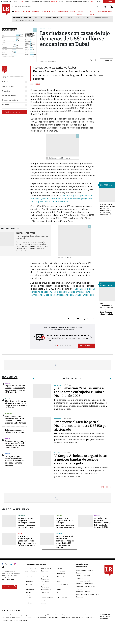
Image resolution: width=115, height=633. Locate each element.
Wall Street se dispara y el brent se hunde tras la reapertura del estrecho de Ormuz (16, 404)
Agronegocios (30, 568)
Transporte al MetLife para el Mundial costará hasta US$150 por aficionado (81, 426)
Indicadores (29, 589)
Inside (58, 589)
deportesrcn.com (20, 620)
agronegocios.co (26, 615)
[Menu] (13, 11)
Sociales (28, 603)
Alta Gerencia (46, 568)
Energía (8, 454)
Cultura (59, 533)
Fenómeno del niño (100, 17)
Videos (43, 603)
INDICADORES (102, 11)
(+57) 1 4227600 (8, 579)
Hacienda (59, 515)
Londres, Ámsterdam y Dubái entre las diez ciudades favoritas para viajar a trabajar (107, 309)
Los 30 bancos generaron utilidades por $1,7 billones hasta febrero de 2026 (102, 522)
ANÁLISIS (73, 11)
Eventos (59, 581)
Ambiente (8, 414)
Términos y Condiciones (84, 583)
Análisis (59, 568)
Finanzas (28, 584)
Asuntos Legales (31, 571)
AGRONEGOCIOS (63, 11)
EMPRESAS (35, 11)
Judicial (20, 533)
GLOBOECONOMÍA (50, 11)
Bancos (8, 438)
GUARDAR (107, 60)
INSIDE (110, 11)
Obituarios (44, 592)
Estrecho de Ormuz (52, 17)
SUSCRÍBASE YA (86, 346)
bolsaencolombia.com (83, 615)
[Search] (98, 7)
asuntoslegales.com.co (10, 615)
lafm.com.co (90, 617)
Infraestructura (46, 589)
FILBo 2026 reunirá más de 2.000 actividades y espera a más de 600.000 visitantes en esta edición (65, 542)
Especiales (45, 581)
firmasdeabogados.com (64, 615)
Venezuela (21, 515)
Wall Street (39, 17)
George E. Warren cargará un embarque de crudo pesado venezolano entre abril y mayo (26, 522)
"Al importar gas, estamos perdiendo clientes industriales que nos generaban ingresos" (14, 460)
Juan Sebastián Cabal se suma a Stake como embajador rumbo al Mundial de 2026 (80, 392)
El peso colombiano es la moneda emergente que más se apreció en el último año (15, 389)
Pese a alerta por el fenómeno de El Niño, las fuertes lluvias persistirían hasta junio (15, 420)
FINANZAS (18, 11)
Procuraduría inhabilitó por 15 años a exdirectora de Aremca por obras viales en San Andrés (27, 540)
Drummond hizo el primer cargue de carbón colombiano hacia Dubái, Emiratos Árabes (107, 209)
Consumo (28, 576)
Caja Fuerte (45, 571)
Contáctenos (80, 578)
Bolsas (7, 383)
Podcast (28, 597)
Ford (63, 17)
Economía (60, 576)
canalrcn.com (53, 617)
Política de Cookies (83, 591)
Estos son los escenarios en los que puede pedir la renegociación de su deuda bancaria (15, 444)
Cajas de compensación (84, 17)
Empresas (29, 581)
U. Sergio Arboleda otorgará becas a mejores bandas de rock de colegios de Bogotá (80, 459)
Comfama (70, 17)
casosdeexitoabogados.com (12, 617)
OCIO (41, 11)
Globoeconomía (62, 584)
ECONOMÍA (27, 11)
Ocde (15, 20)
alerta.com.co (7, 620)
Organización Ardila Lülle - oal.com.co (105, 616)
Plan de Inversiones (26, 20)
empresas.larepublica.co (44, 615)
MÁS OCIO (104, 487)
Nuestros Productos (83, 575)
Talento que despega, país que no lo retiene (14, 431)
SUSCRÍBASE (109, 2)
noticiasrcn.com (77, 617)
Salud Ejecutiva (61, 597)
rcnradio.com (65, 617)
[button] (33, 337)
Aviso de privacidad (83, 581)
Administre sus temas (11, 112)
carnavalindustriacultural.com (35, 617)
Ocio (58, 592)
